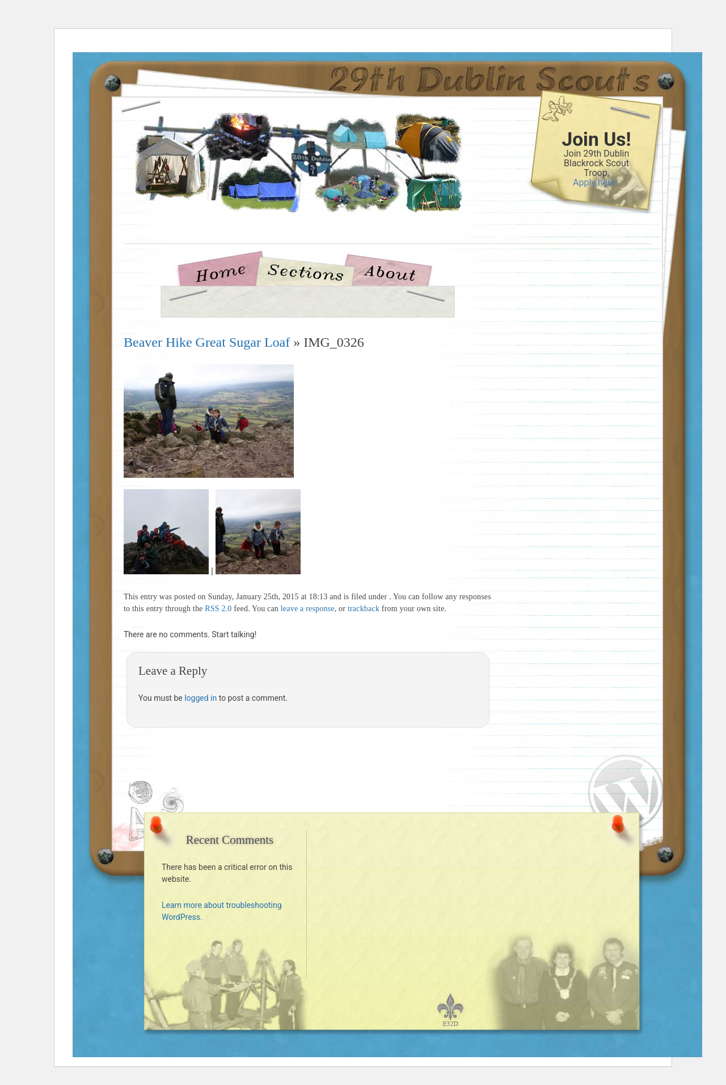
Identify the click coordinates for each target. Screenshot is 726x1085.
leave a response (308, 608)
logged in (200, 698)
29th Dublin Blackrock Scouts (280, 182)
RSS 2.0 (218, 608)
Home (225, 271)
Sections (304, 271)
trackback (363, 608)
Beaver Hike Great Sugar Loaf (207, 342)
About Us (389, 271)
